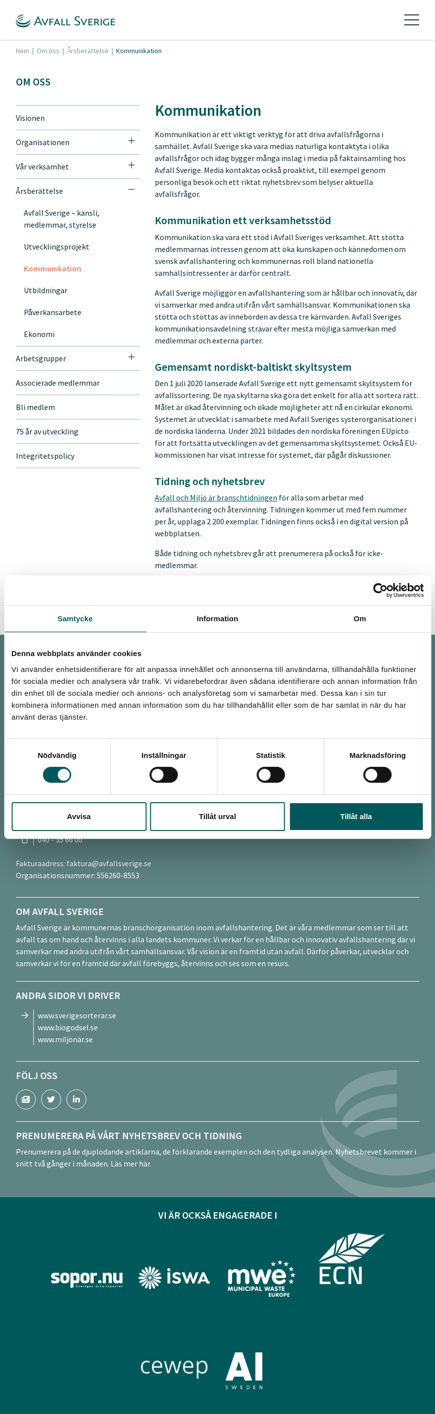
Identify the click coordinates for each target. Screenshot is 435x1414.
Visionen (30, 118)
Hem (22, 50)
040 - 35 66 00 (60, 839)
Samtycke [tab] (75, 618)
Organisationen (42, 142)
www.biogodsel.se (68, 1027)
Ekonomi (39, 334)
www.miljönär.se (65, 1039)
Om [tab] (360, 618)
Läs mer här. (131, 1163)
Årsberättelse (88, 50)
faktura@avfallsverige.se (108, 863)
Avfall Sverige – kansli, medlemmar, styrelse (61, 219)
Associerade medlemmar (58, 383)
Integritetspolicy (45, 456)
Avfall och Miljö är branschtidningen (216, 497)
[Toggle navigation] (411, 19)
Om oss (48, 50)
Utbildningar (45, 290)
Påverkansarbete (52, 312)
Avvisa (79, 816)
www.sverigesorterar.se (77, 1015)
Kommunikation (52, 268)
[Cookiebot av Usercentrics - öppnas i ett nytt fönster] (380, 589)
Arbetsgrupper (41, 358)
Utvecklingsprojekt (56, 246)
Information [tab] (218, 618)
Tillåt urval (217, 816)
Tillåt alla (356, 816)
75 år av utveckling (47, 431)
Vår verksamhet (42, 166)
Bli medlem (35, 407)
